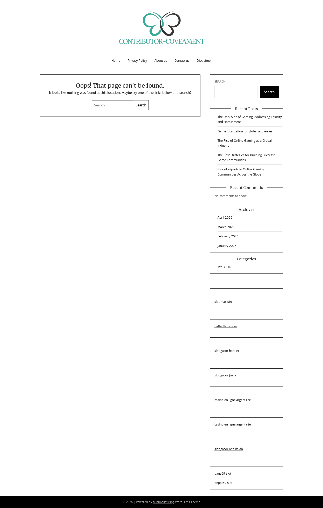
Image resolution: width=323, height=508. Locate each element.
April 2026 (225, 217)
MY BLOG (224, 267)
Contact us (181, 60)
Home (115, 60)
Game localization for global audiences (245, 131)
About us (160, 60)
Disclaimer (204, 60)
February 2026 (228, 236)
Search (220, 81)
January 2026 (227, 246)
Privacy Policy (137, 60)
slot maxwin (223, 301)
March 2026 (226, 227)
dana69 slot (222, 473)
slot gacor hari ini (226, 351)
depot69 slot (223, 483)
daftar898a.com (225, 326)
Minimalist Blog (163, 502)
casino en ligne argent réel (233, 400)
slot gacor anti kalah (228, 449)
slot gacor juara (225, 375)
